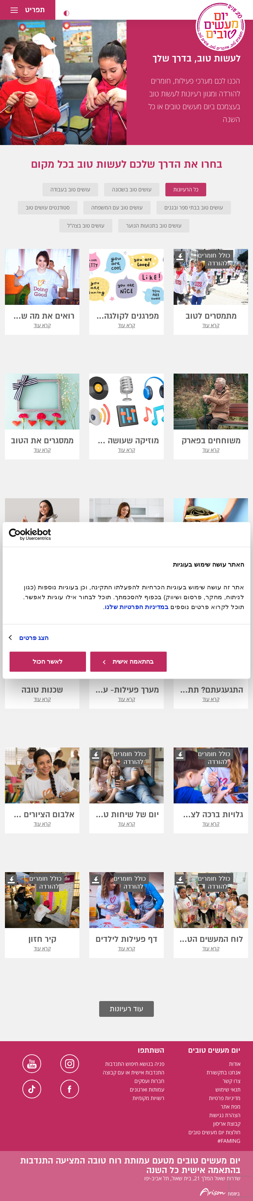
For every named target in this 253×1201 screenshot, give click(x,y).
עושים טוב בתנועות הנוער (154, 225)
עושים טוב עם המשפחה (117, 207)
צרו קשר (231, 1081)
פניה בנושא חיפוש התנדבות (134, 1063)
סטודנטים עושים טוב (48, 207)
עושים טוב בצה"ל (85, 225)
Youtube (31, 1063)
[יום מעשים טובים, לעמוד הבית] (220, 26)
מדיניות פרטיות (224, 1098)
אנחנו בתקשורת (223, 1072)
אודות (234, 1063)
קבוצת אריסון (226, 1123)
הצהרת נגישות (224, 1115)
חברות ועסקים (149, 1081)
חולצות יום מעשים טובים (214, 1132)
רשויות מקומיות (148, 1098)
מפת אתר (230, 1106)
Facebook (69, 1089)
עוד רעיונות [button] (126, 1009)
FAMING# (228, 1140)
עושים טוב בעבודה (70, 189)
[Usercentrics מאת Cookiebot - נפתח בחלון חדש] (38, 534)
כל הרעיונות (185, 189)
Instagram (69, 1063)
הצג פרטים (33, 637)
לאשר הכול (48, 661)
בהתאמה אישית (128, 661)
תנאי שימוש (227, 1089)
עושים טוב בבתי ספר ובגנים (193, 207)
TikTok (31, 1089)
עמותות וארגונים (147, 1089)
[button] (66, 13)
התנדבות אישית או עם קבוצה (133, 1072)
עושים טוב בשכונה (132, 189)
